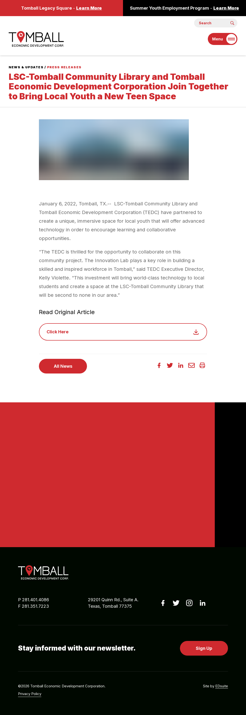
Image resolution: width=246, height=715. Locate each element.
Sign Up (204, 648)
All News (63, 366)
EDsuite (221, 686)
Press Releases (64, 67)
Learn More (89, 8)
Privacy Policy (29, 693)
